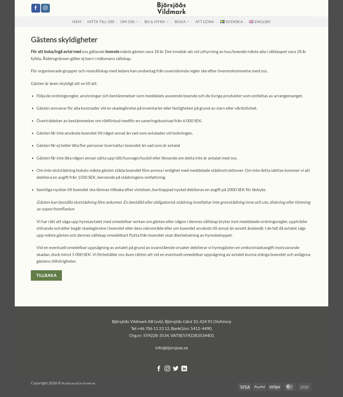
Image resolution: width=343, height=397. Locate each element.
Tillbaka (46, 275)
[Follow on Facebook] (35, 8)
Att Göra (204, 21)
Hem (76, 21)
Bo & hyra (156, 21)
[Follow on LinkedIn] (184, 369)
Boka (182, 21)
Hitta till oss (100, 21)
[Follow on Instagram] (45, 8)
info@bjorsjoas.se (171, 347)
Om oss (129, 21)
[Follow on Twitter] (175, 369)
